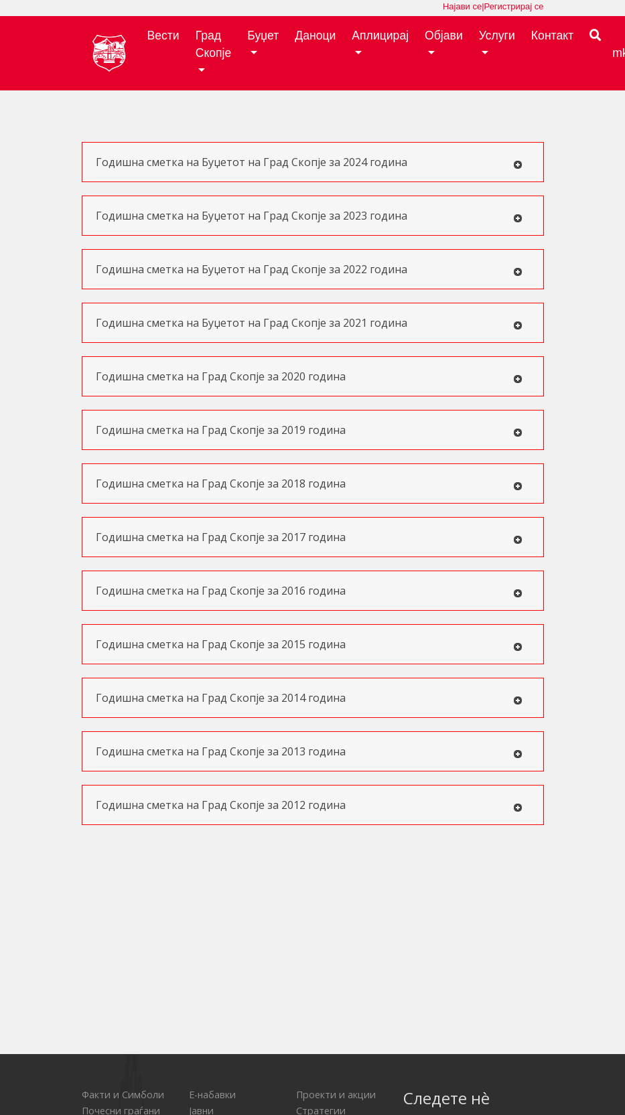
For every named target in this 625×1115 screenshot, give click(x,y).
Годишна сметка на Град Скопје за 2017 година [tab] (309, 537)
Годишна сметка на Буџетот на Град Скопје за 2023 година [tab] (309, 216)
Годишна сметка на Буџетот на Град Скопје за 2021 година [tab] (309, 323)
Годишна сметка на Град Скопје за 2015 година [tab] (309, 644)
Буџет (263, 35)
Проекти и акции (336, 1094)
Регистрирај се (514, 6)
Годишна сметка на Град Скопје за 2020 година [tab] (309, 376)
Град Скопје (214, 44)
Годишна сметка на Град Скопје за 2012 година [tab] (309, 805)
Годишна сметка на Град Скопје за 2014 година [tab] (309, 698)
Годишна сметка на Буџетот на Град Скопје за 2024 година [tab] (309, 162)
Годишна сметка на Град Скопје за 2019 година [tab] (309, 430)
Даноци (315, 35)
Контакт (552, 35)
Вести (163, 35)
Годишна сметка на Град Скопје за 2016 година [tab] (309, 591)
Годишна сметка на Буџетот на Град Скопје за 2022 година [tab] (309, 269)
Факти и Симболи (123, 1094)
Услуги (497, 35)
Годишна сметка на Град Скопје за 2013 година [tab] (309, 751)
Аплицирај (380, 35)
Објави (444, 35)
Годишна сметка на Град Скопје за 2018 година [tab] (309, 484)
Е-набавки (212, 1094)
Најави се (462, 6)
